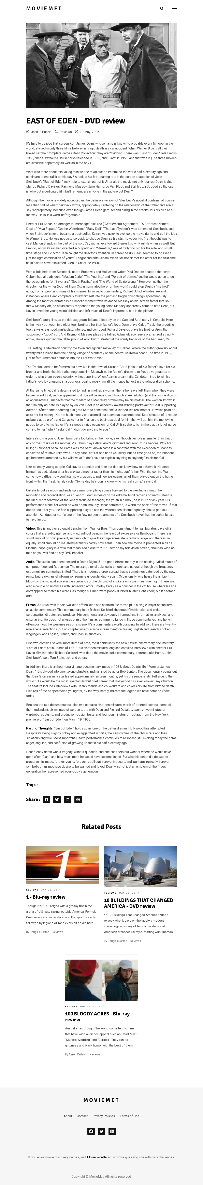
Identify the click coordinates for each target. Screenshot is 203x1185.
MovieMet (44, 8)
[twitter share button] (57, 799)
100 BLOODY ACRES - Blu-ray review (97, 1017)
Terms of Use (129, 1116)
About (68, 1116)
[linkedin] (112, 1131)
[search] (164, 8)
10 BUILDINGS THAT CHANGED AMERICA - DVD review (138, 903)
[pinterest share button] (78, 799)
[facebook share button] (46, 799)
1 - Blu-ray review (46, 897)
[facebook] (91, 1131)
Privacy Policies (103, 1116)
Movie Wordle (97, 1157)
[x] (101, 1131)
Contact (82, 1116)
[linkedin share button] (67, 799)
